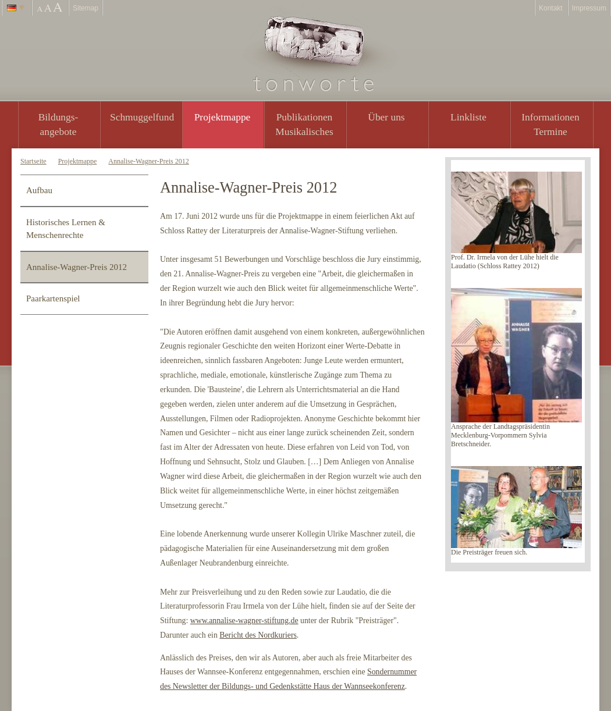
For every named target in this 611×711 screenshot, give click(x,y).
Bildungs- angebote (58, 124)
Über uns (386, 117)
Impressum (589, 8)
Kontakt (551, 8)
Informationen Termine (550, 124)
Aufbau (39, 190)
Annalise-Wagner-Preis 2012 (148, 161)
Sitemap (85, 8)
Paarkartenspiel (53, 298)
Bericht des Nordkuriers (258, 635)
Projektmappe (222, 117)
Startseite (33, 161)
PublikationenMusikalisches (304, 124)
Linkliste (468, 117)
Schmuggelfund (142, 117)
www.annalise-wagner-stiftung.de (244, 620)
